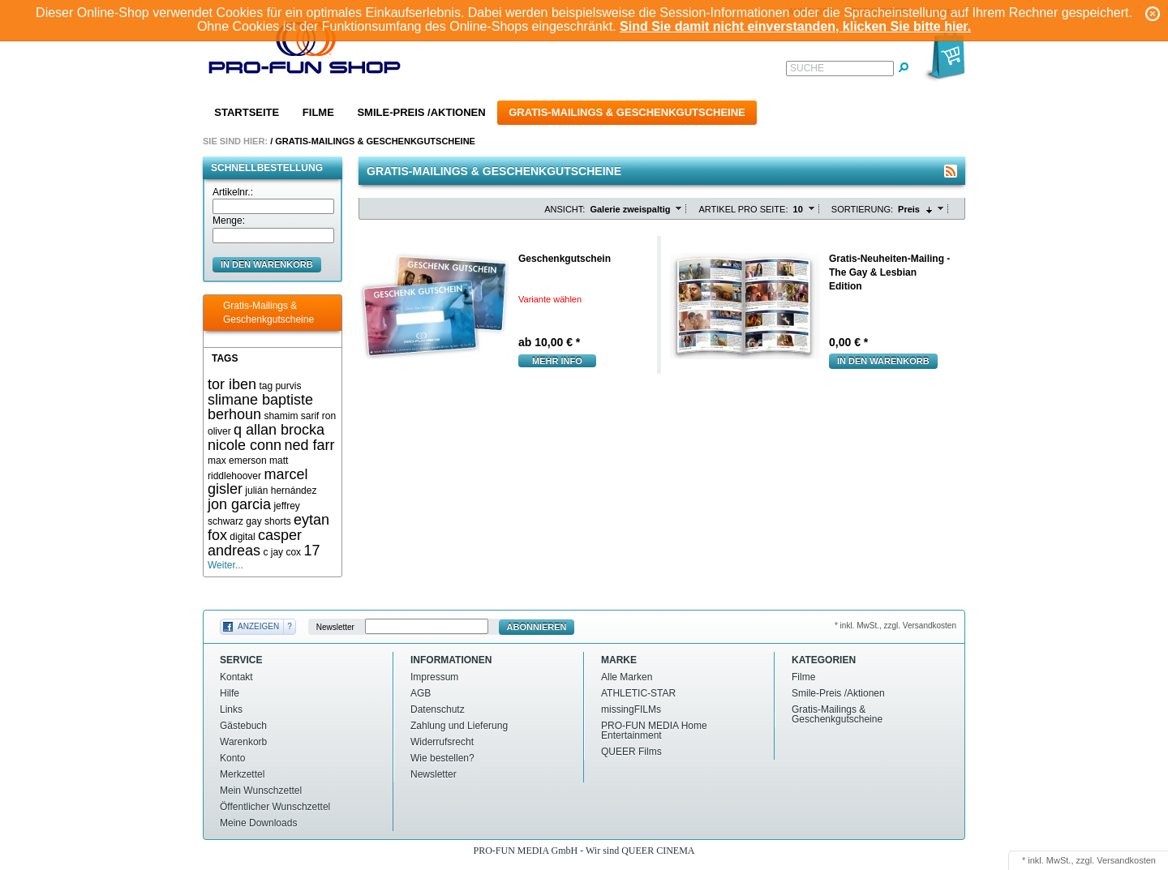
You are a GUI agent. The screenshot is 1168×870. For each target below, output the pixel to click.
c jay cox (282, 552)
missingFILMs (631, 709)
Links (231, 709)
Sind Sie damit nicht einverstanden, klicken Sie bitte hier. (795, 26)
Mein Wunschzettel (261, 790)
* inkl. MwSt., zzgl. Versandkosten (895, 625)
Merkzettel (242, 774)
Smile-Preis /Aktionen (421, 112)
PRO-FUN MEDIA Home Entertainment (654, 730)
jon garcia (239, 504)
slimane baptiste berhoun (260, 407)
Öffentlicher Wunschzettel (275, 806)
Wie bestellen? (442, 758)
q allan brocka (279, 430)
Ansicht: (564, 209)
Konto (232, 758)
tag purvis (280, 386)
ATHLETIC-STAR (638, 693)
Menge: (229, 220)
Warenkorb (243, 742)
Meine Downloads (258, 823)
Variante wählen (550, 299)
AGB (420, 693)
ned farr (309, 445)
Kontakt (236, 677)
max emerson (237, 460)
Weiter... (225, 565)
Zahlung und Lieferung (459, 725)
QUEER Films (631, 751)
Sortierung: (862, 209)
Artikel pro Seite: (743, 209)
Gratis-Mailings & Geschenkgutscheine (627, 112)
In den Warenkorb (883, 361)
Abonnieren (537, 627)
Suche (807, 68)
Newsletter (335, 627)
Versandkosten (1126, 860)
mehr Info (557, 361)
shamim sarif (291, 416)
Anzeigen (258, 626)
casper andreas (255, 543)
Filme (318, 112)
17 (311, 550)
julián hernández (280, 490)
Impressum (434, 677)
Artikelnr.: (233, 192)
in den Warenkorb (267, 264)
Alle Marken (626, 677)
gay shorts (268, 521)
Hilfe (229, 693)
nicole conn (244, 445)
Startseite (246, 112)
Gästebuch (243, 725)
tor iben (232, 384)
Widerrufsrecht (442, 742)
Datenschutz (437, 709)
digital (242, 536)
